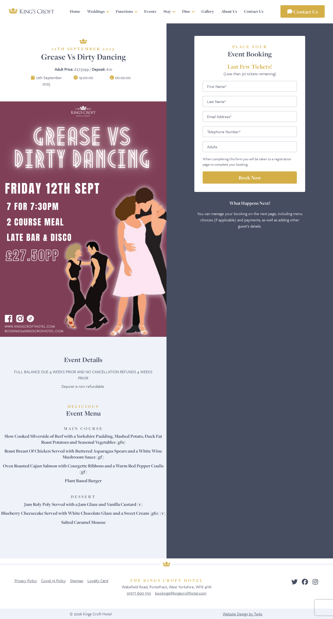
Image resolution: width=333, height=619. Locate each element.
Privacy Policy (26, 580)
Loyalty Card (97, 580)
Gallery (207, 11)
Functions (124, 11)
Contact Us (302, 11)
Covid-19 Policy (53, 580)
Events (150, 11)
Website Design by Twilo (242, 614)
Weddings (96, 11)
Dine (186, 11)
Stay (167, 11)
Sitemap (76, 580)
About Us (229, 11)
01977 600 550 (139, 593)
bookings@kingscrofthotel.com (180, 593)
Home (75, 11)
